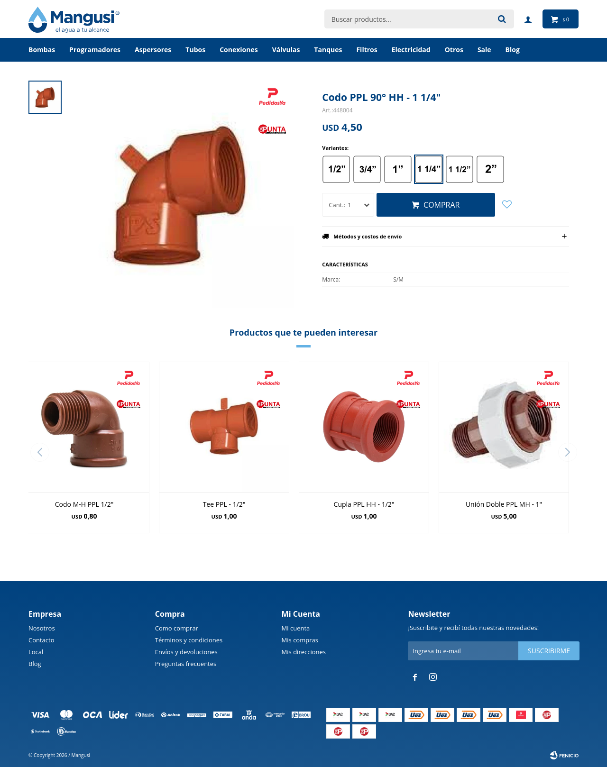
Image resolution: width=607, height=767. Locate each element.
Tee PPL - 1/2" (224, 504)
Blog (34, 663)
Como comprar (176, 628)
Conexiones (239, 49)
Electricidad (411, 49)
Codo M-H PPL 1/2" (84, 504)
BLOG (513, 49)
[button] (567, 452)
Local (35, 652)
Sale (484, 49)
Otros (454, 49)
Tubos (195, 49)
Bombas (41, 49)
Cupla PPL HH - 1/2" (364, 504)
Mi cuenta (296, 628)
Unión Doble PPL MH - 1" (504, 504)
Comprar (441, 205)
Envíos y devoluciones (186, 652)
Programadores (94, 49)
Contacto (41, 640)
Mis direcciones (304, 652)
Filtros (366, 49)
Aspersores (153, 49)
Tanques (328, 49)
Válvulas (286, 49)
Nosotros (41, 628)
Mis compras (300, 640)
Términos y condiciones (188, 640)
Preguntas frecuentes (185, 663)
